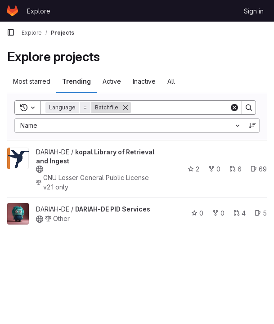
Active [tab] (112, 81)
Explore (38, 11)
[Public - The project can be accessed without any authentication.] (39, 169)
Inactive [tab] (144, 81)
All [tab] (171, 81)
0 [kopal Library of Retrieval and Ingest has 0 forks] (214, 169)
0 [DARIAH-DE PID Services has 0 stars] (197, 213)
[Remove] (125, 107)
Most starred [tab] (31, 81)
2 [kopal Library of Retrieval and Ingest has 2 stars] (193, 169)
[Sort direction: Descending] (252, 125)
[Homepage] (12, 11)
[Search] (187, 107)
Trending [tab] (76, 81)
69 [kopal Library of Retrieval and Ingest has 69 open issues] (259, 169)
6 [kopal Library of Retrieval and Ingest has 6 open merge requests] (235, 169)
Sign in (254, 11)
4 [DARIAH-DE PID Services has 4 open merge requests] (240, 213)
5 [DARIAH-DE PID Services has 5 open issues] (261, 213)
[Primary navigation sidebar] (11, 32)
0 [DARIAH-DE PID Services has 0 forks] (218, 213)
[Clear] (234, 107)
